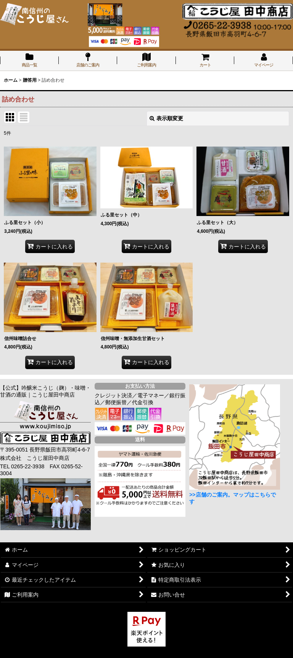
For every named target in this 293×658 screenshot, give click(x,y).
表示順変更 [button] (166, 118)
